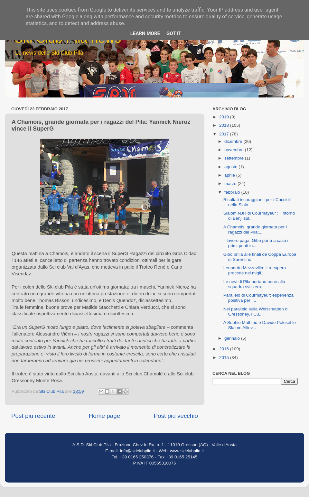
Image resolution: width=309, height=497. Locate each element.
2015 (224, 357)
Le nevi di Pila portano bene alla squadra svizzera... (254, 284)
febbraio (232, 192)
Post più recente (33, 415)
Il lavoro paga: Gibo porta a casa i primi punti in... (255, 243)
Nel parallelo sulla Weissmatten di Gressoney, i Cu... (255, 312)
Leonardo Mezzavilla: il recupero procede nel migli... (254, 270)
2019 (224, 117)
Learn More (145, 33)
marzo (231, 183)
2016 (224, 348)
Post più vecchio (176, 415)
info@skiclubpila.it (137, 450)
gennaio (232, 338)
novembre (234, 149)
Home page (104, 415)
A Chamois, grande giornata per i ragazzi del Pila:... (255, 230)
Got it (173, 33)
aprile (230, 175)
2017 (224, 134)
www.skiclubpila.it (187, 450)
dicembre (233, 141)
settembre (234, 158)
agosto (231, 166)
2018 (224, 125)
